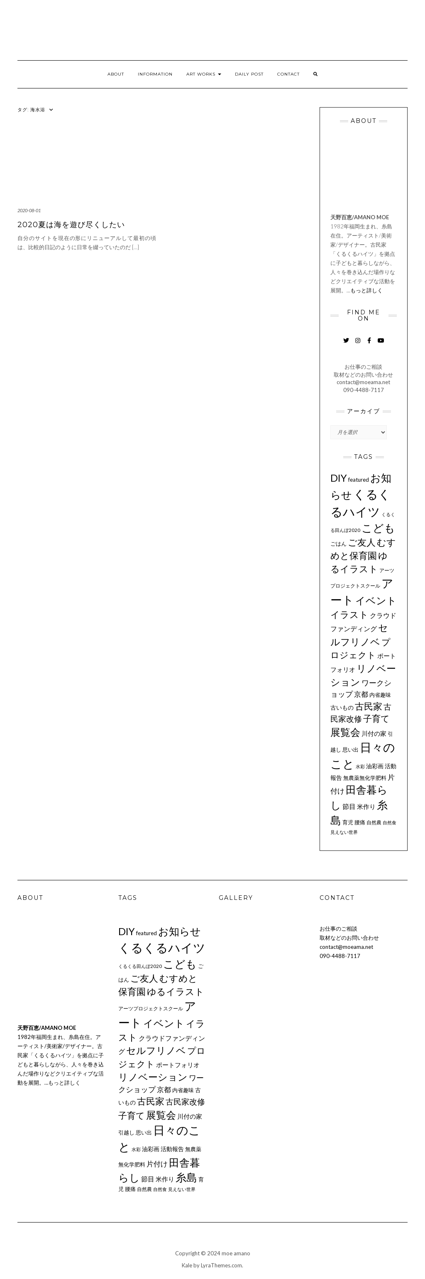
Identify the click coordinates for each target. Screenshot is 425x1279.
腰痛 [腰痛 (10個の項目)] (359, 822)
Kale (187, 1265)
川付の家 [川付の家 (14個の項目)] (373, 733)
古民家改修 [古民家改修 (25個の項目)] (185, 1101)
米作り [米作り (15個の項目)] (366, 806)
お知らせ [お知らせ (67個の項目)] (179, 931)
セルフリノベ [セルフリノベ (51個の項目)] (156, 1050)
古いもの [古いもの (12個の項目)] (342, 707)
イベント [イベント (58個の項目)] (376, 600)
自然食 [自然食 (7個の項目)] (389, 822)
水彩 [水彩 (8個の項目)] (360, 766)
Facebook (369, 344)
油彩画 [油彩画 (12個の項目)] (374, 765)
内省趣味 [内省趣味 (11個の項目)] (380, 694)
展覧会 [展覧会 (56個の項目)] (345, 732)
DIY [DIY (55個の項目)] (338, 478)
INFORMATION (155, 74)
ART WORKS (203, 74)
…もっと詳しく (365, 290)
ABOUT (115, 74)
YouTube (381, 344)
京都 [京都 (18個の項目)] (361, 694)
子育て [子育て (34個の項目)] (376, 718)
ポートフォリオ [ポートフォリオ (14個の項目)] (178, 1064)
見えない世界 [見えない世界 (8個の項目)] (344, 832)
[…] (135, 247)
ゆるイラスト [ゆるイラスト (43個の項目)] (175, 991)
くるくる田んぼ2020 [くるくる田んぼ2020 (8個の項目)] (140, 966)
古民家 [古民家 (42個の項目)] (368, 706)
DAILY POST (249, 74)
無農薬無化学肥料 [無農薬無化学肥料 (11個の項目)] (364, 777)
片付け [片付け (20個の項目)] (157, 1163)
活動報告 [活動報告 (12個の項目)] (172, 1148)
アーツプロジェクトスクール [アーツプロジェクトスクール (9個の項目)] (150, 1008)
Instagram (357, 344)
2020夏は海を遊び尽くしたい (71, 224)
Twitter (346, 344)
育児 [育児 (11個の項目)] (347, 822)
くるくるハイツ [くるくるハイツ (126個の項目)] (161, 947)
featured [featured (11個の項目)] (358, 479)
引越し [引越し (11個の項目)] (126, 1132)
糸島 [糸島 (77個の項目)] (186, 1177)
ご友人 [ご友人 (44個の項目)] (362, 542)
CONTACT (288, 74)
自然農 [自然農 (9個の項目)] (373, 822)
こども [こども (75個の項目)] (378, 527)
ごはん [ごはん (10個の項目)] (338, 543)
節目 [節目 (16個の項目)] (349, 806)
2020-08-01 (29, 210)
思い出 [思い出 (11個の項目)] (350, 749)
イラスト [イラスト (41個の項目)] (349, 614)
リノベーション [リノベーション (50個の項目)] (153, 1077)
